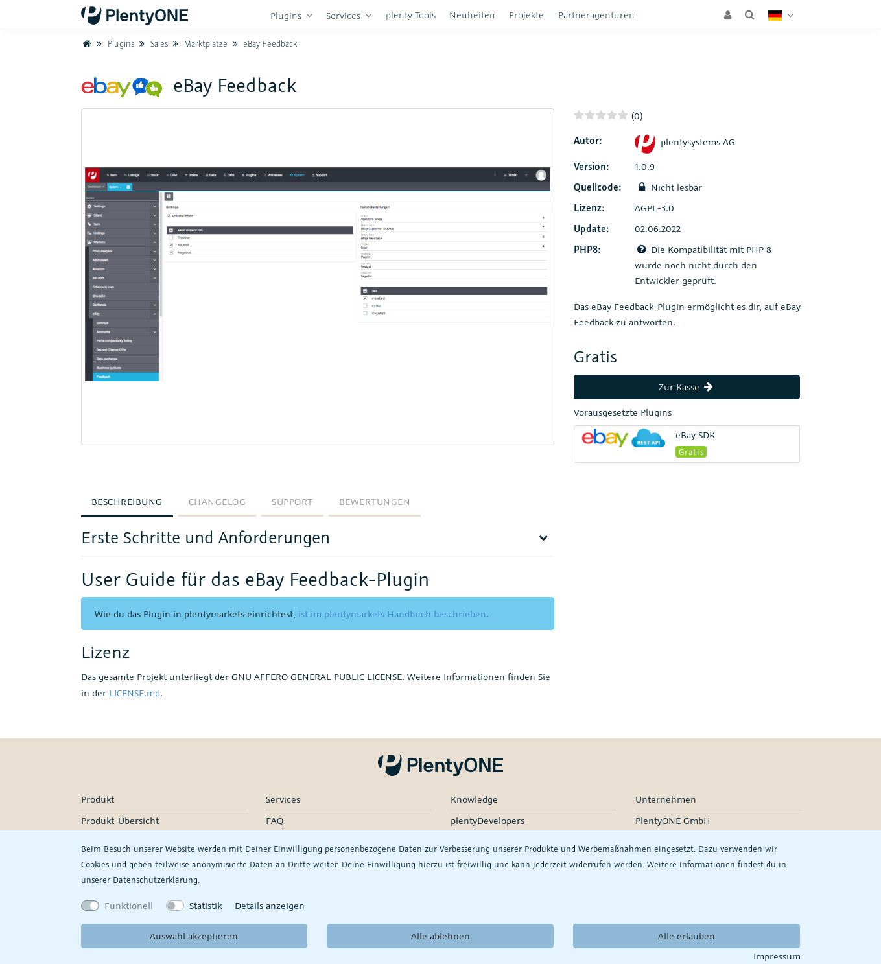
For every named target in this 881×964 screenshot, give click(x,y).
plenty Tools (411, 14)
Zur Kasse (687, 387)
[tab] (317, 541)
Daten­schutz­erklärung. (156, 880)
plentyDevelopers (487, 820)
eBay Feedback (263, 43)
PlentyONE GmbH (673, 820)
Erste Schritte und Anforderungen (205, 537)
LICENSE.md (134, 693)
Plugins (287, 15)
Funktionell (128, 905)
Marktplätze (198, 43)
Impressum (777, 956)
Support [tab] (292, 501)
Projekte (526, 14)
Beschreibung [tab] (127, 501)
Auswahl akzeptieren (194, 936)
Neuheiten (472, 14)
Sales (151, 43)
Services (344, 15)
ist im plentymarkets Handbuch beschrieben (392, 613)
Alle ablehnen (440, 936)
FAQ (274, 820)
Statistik (205, 905)
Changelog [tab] (217, 501)
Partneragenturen (596, 14)
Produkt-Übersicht (120, 820)
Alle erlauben (686, 936)
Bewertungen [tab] (375, 501)
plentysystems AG (685, 141)
